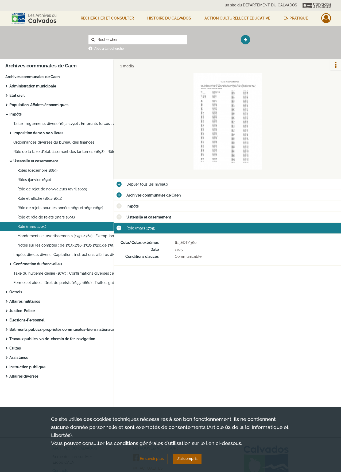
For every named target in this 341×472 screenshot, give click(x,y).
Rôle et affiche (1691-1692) (39, 198)
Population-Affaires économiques (38, 105)
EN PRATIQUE (296, 18)
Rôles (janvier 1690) (34, 180)
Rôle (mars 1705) (31, 226)
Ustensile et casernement (35, 161)
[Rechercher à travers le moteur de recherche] (141, 40)
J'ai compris (187, 458)
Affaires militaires (24, 301)
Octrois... (17, 292)
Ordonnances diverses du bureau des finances (53, 142)
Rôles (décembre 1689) (37, 170)
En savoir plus (152, 458)
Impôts (15, 114)
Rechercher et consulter (107, 18)
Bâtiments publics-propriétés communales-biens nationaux (62, 329)
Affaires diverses (23, 376)
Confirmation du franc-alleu (37, 264)
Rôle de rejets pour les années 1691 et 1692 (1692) (60, 208)
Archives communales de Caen (32, 77)
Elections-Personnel (26, 320)
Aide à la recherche (109, 49)
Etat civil (17, 95)
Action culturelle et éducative (237, 18)
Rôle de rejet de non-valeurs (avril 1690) (52, 189)
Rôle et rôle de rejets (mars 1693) (46, 217)
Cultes (15, 348)
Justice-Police (22, 311)
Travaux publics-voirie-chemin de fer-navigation (52, 339)
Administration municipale (32, 86)
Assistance (18, 357)
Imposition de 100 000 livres (38, 133)
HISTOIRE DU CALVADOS (169, 18)
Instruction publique (27, 367)
